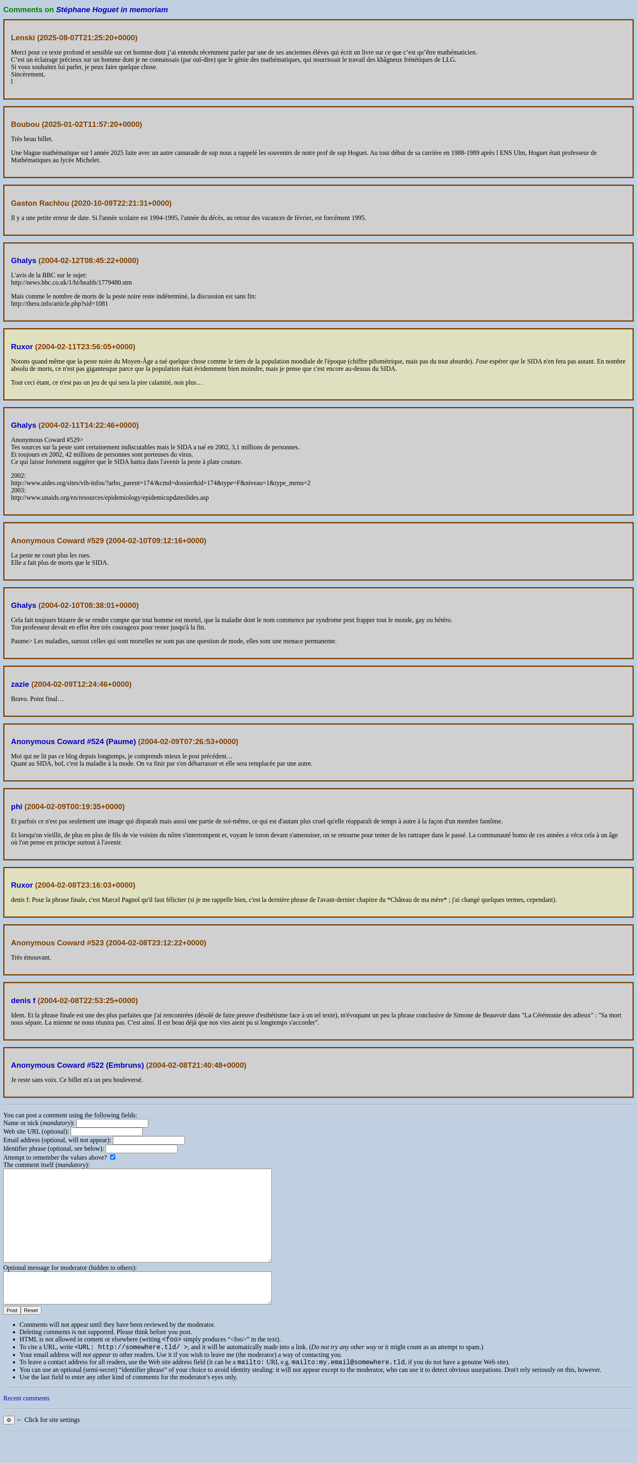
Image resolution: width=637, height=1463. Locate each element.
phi (16, 806)
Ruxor (22, 346)
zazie (20, 684)
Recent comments (26, 1426)
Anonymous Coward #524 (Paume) (73, 741)
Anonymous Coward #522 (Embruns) (77, 1065)
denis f (23, 1000)
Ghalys (23, 260)
